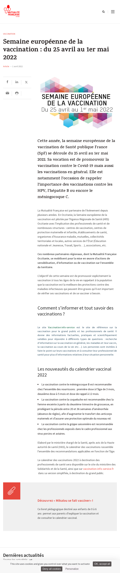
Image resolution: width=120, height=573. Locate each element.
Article (6, 66)
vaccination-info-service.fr (98, 469)
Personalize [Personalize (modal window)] (72, 569)
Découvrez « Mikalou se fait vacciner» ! (66, 501)
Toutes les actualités (17, 559)
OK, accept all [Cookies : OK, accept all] (102, 564)
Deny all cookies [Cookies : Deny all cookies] (51, 569)
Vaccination (9, 33)
